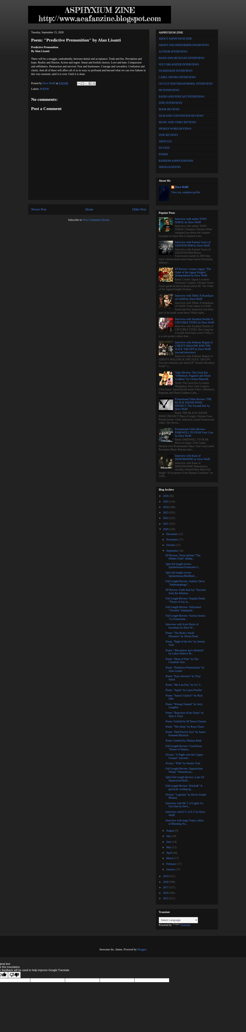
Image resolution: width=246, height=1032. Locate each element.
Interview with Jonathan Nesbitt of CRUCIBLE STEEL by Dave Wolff (194, 321)
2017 (166, 887)
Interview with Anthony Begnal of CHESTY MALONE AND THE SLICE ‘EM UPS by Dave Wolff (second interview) (194, 347)
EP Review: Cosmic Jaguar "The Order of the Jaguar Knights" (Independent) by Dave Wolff (193, 272)
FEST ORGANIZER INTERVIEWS (179, 64)
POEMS (44, 89)
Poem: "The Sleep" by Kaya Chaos (185, 726)
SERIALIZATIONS (170, 167)
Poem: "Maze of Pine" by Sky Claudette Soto (182, 661)
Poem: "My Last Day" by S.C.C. (183, 684)
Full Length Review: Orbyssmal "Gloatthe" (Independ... (183, 609)
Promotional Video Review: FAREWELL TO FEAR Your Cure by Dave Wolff (194, 432)
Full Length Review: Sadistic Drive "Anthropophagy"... (185, 583)
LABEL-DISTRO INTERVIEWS (177, 77)
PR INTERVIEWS (169, 90)
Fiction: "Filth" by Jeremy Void (183, 763)
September (172, 550)
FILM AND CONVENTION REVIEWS (181, 115)
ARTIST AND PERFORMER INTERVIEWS (184, 45)
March (170, 858)
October (171, 545)
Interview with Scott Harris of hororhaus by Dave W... (182, 626)
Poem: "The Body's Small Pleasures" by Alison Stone (182, 634)
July (169, 836)
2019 (166, 876)
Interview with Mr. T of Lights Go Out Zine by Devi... (184, 805)
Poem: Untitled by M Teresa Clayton (186, 721)
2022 (166, 518)
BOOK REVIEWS (169, 109)
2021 (166, 523)
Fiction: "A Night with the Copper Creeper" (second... (184, 756)
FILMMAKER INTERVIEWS (176, 70)
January (171, 869)
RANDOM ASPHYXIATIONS (176, 160)
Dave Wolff (181, 187)
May (169, 847)
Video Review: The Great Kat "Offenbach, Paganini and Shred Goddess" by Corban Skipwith (192, 376)
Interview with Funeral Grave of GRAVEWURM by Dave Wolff (192, 244)
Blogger (141, 949)
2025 (166, 501)
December (172, 534)
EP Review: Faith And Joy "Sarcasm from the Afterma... (186, 591)
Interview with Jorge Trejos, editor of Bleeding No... (185, 822)
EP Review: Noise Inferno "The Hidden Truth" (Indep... (183, 557)
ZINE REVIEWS (168, 135)
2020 (166, 529)
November (172, 539)
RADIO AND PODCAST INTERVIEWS (181, 96)
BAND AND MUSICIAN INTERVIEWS (182, 58)
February (171, 863)
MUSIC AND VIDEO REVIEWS (177, 122)
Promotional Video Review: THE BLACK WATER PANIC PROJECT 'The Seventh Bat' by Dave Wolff (193, 404)
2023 (166, 512)
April (169, 852)
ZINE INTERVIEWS (170, 102)
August (170, 830)
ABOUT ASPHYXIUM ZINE (175, 38)
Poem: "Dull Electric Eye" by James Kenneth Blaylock (185, 734)
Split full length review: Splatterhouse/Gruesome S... (183, 566)
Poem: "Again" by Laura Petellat (184, 690)
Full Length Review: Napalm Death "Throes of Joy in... (185, 600)
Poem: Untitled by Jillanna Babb (183, 740)
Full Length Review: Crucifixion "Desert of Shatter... (184, 748)
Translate (182, 925)
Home (89, 209)
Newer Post (39, 209)
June (169, 841)
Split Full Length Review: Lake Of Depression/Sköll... (185, 779)
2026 (166, 495)
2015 (166, 898)
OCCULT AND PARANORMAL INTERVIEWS (186, 83)
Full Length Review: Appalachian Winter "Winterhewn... (184, 770)
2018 (166, 881)
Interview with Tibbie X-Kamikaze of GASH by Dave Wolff (194, 297)
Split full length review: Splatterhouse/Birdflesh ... (181, 574)
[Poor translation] (14, 975)
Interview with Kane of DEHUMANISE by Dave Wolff (192, 457)
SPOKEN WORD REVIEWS (175, 128)
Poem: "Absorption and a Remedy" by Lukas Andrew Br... (185, 652)
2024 (166, 507)
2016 (166, 892)
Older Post (139, 209)
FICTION (164, 147)
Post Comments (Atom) (96, 219)
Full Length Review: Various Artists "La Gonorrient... (185, 617)
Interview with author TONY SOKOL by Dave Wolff (191, 220)
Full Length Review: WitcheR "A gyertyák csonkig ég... (184, 787)
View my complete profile (185, 192)
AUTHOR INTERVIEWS (173, 51)
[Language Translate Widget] (178, 920)
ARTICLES (165, 141)
